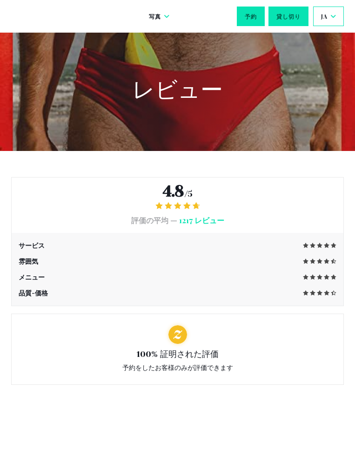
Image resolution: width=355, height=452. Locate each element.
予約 (251, 16)
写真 (159, 16)
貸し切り (288, 16)
